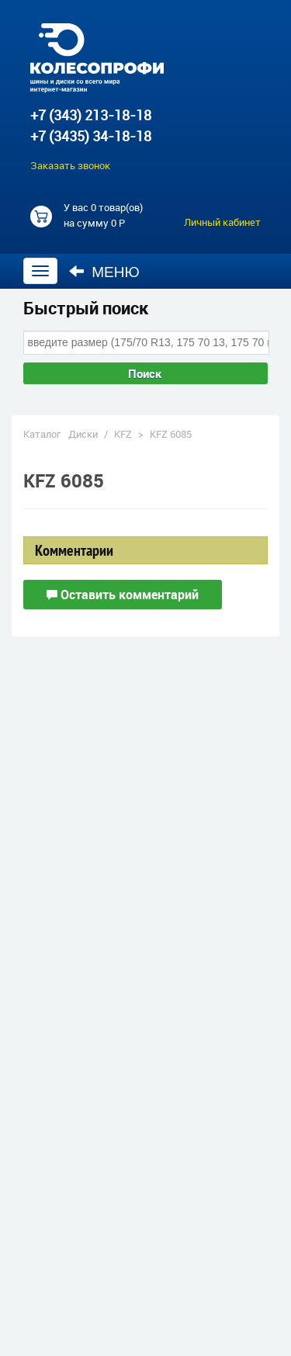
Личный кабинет (222, 222)
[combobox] (146, 342)
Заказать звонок (70, 165)
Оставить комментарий (123, 594)
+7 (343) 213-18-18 (90, 115)
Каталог (42, 434)
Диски (83, 434)
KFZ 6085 (171, 434)
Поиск (145, 373)
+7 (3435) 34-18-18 (90, 136)
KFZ (123, 434)
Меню (104, 271)
